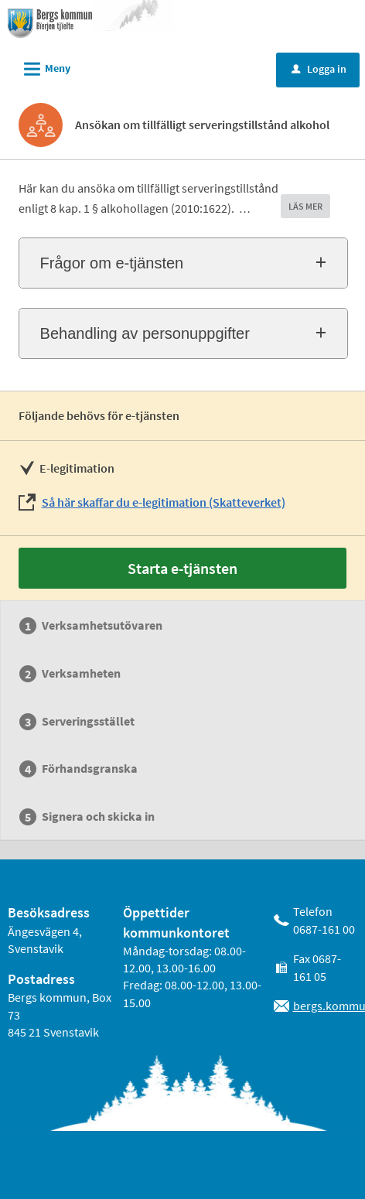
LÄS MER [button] (305, 206)
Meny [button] (42, 66)
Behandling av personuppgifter (145, 333)
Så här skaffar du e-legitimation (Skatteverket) (163, 502)
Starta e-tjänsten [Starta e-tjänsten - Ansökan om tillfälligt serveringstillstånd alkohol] (182, 568)
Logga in (319, 69)
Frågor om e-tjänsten (112, 263)
